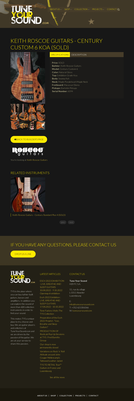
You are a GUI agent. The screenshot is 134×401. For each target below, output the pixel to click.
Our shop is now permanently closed (49, 346)
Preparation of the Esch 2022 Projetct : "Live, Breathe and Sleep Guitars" (51, 322)
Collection (81, 9)
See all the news (57, 377)
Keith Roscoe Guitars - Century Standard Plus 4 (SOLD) (39, 215)
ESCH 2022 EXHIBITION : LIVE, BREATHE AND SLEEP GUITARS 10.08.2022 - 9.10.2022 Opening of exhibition (52, 287)
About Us (55, 9)
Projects (97, 9)
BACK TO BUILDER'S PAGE (29, 139)
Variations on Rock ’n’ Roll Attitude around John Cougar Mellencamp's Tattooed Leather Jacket (52, 356)
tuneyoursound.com (82, 310)
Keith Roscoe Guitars (37, 160)
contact (112, 9)
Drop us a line (23, 254)
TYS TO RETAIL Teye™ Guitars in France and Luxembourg (50, 367)
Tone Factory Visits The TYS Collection (51, 312)
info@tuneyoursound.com (81, 304)
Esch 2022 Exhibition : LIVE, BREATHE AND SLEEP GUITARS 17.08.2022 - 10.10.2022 (52, 302)
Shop (67, 9)
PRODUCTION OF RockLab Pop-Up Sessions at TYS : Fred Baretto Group (52, 336)
